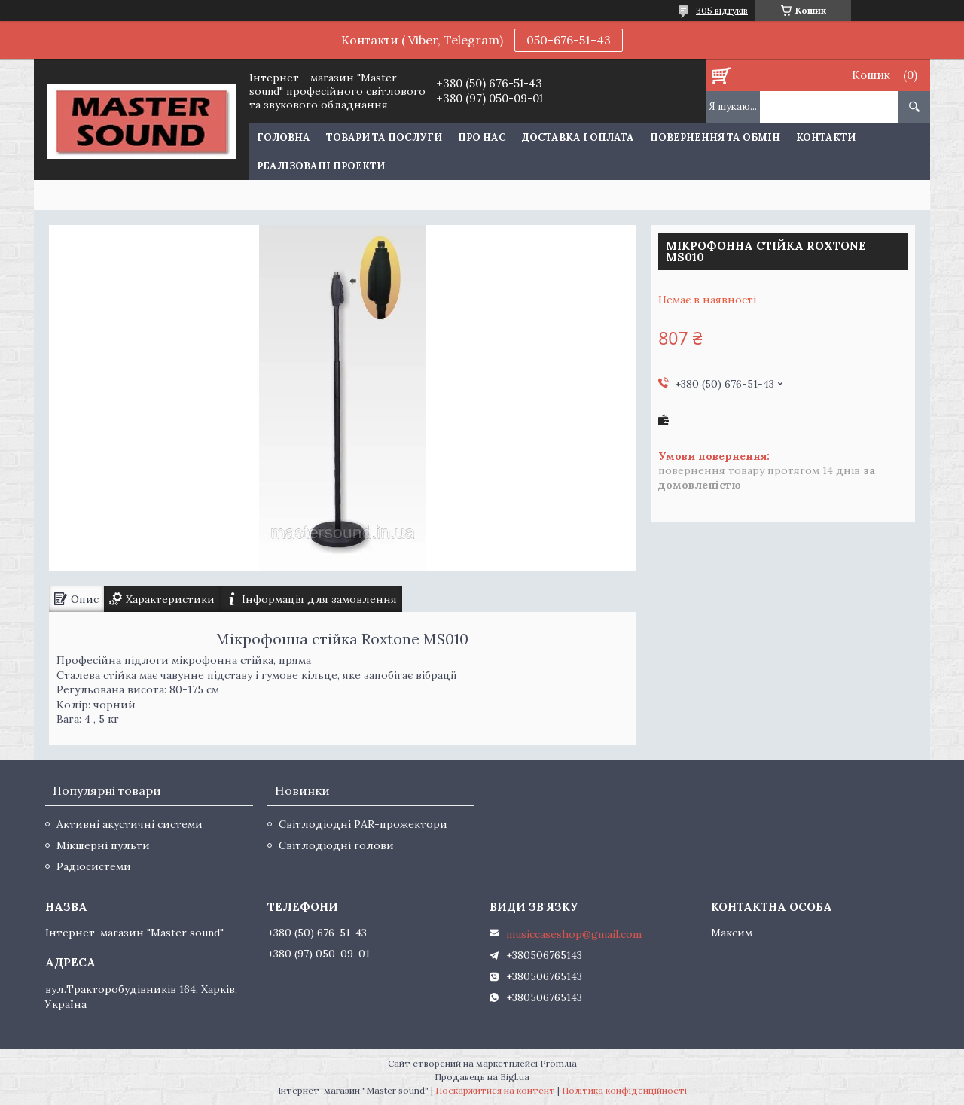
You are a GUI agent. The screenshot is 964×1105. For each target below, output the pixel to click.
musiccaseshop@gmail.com (574, 934)
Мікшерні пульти (103, 845)
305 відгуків (722, 10)
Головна (283, 137)
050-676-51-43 (568, 39)
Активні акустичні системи (129, 824)
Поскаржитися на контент (495, 1090)
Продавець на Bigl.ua (482, 1076)
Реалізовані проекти (321, 166)
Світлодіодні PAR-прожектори (363, 824)
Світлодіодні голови (336, 845)
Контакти (826, 137)
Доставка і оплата (578, 137)
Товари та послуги (384, 137)
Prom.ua (558, 1063)
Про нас (482, 137)
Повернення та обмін (715, 137)
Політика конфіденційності (624, 1090)
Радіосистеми (93, 866)
